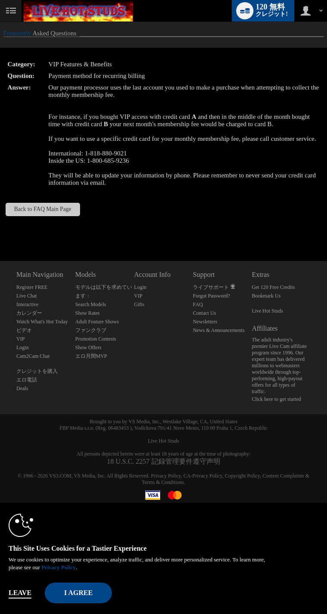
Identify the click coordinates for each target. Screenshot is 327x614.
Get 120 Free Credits (273, 287)
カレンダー (29, 313)
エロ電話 (26, 380)
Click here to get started (276, 399)
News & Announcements (218, 330)
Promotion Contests (95, 339)
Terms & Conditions (163, 482)
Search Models (90, 304)
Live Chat (26, 296)
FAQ (198, 304)
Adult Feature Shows (97, 322)
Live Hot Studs (267, 311)
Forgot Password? (211, 296)
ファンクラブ (90, 330)
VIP (20, 339)
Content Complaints (283, 476)
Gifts (139, 304)
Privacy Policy (166, 476)
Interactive (27, 304)
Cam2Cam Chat (32, 356)
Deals (22, 388)
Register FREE (31, 287)
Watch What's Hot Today (42, 322)
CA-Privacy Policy (202, 476)
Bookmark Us (266, 296)
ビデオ (24, 330)
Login (22, 347)
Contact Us (204, 313)
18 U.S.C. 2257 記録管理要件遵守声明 (163, 461)
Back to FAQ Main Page (42, 209)
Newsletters (205, 322)
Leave (20, 592)
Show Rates (87, 313)
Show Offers (88, 347)
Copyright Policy (242, 476)
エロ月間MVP (91, 356)
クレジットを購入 (37, 371)
